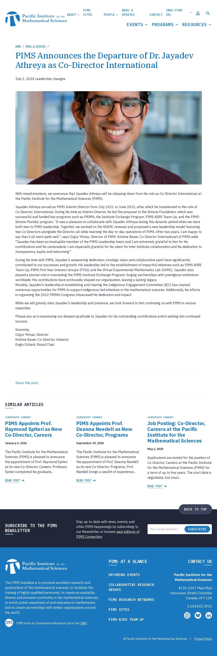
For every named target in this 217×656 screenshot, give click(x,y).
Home (18, 46)
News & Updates (128, 12)
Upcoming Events (124, 575)
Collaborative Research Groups (131, 587)
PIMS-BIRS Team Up (126, 619)
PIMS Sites (87, 12)
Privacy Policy (203, 639)
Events (135, 24)
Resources (194, 24)
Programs (163, 24)
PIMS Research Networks (131, 600)
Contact (156, 15)
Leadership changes (18, 417)
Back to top (195, 509)
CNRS (83, 623)
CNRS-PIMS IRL (174, 12)
